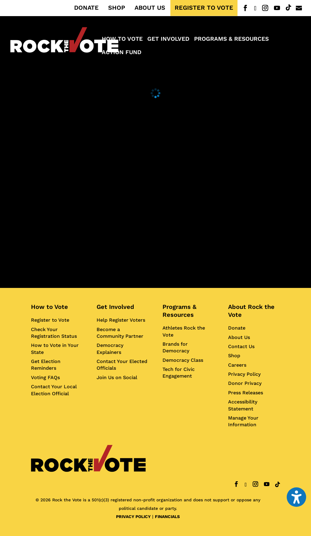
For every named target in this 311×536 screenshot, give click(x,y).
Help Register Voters (121, 320)
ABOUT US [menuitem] (150, 8)
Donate (236, 328)
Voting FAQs (45, 377)
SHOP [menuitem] (116, 8)
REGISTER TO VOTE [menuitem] (204, 8)
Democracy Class (182, 360)
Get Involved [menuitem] (168, 39)
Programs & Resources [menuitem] (231, 39)
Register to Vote (50, 320)
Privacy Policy (244, 374)
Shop (234, 355)
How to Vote (49, 306)
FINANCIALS (167, 516)
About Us (239, 337)
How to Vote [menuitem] (122, 39)
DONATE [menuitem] (86, 8)
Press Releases (245, 393)
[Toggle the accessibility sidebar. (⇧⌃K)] (296, 497)
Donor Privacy (244, 383)
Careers (237, 365)
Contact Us (241, 346)
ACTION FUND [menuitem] (122, 53)
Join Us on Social (117, 377)
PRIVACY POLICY (133, 516)
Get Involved (115, 306)
